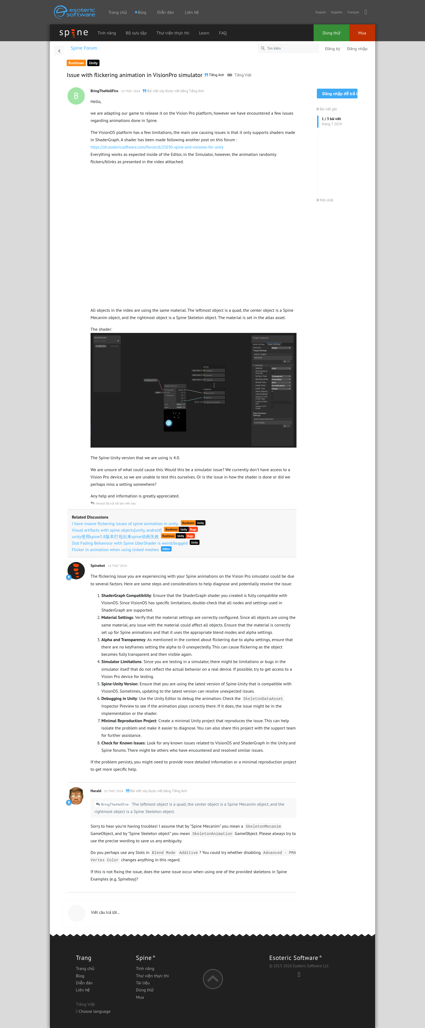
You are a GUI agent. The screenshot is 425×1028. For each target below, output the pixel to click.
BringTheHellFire (115, 804)
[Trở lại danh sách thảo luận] (59, 50)
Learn (204, 33)
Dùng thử (331, 33)
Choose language (93, 1011)
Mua (362, 33)
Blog (80, 975)
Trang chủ (117, 12)
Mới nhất (325, 200)
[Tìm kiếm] (288, 48)
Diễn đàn (165, 12)
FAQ (223, 33)
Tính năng (107, 33)
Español (336, 12)
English (320, 12)
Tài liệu (143, 982)
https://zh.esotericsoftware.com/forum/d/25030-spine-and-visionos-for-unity (157, 147)
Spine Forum (84, 48)
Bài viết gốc (327, 109)
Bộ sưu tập (136, 33)
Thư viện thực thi (172, 33)
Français (353, 12)
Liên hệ (192, 12)
